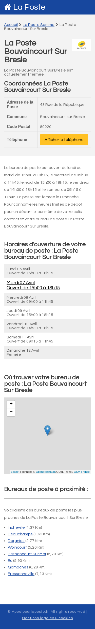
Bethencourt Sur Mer (27, 554)
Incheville (16, 527)
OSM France (82, 471)
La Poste (29, 7)
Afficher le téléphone (64, 140)
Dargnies (16, 541)
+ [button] (11, 404)
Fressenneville (21, 574)
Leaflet (15, 471)
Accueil (11, 25)
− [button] (11, 412)
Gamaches (18, 567)
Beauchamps (20, 534)
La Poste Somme (38, 25)
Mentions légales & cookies (47, 618)
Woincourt (17, 547)
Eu (10, 561)
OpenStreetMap (46, 471)
